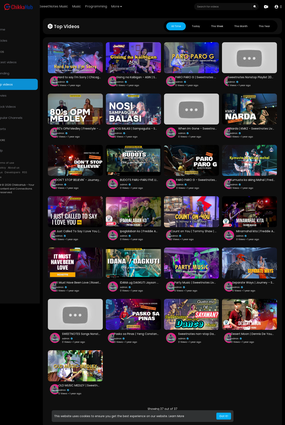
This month (241, 26)
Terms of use (22, 163)
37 (190, 402)
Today (196, 26)
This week (217, 26)
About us (30, 168)
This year (264, 26)
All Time (176, 26)
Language (11, 177)
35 (171, 402)
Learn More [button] (176, 416)
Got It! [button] (223, 416)
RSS (41, 172)
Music (100, 6)
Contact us (12, 172)
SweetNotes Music (77, 6)
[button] (277, 6)
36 (181, 402)
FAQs (8, 163)
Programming (119, 6)
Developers (29, 172)
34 (162, 402)
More (140, 6)
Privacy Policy (14, 168)
